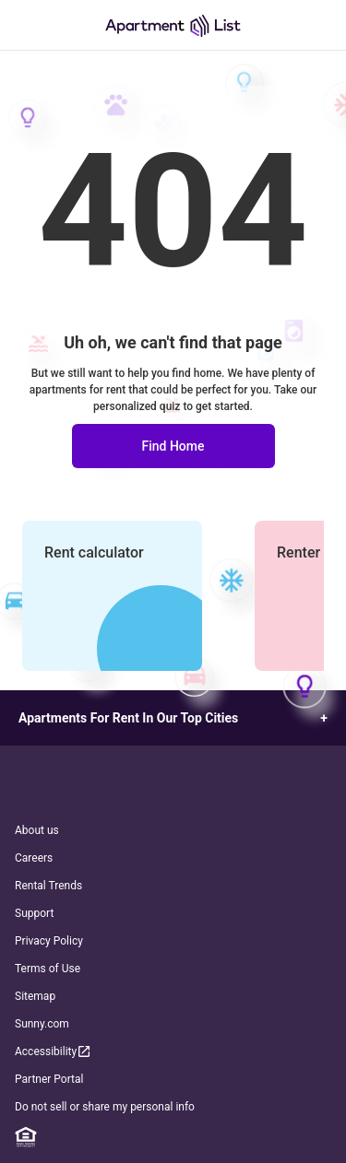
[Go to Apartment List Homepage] (173, 25)
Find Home (172, 446)
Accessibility (53, 1051)
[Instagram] (130, 1137)
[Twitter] (165, 1137)
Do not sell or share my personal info (105, 1106)
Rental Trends (48, 885)
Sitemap (35, 996)
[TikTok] (234, 1137)
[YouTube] (199, 1137)
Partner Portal (49, 1079)
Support (34, 913)
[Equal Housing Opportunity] (26, 1137)
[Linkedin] (61, 1137)
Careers (34, 858)
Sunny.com (42, 1023)
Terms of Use (47, 968)
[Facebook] (95, 1137)
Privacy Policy (49, 940)
